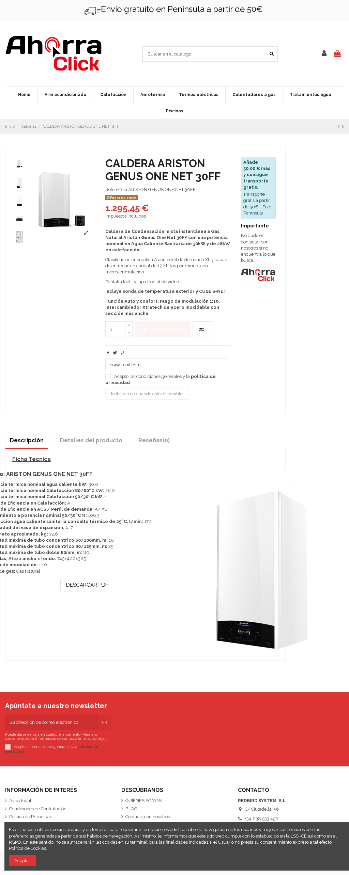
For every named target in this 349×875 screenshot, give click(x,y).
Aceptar (22, 860)
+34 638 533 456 (261, 818)
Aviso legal (20, 800)
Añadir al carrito (162, 329)
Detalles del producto (91, 440)
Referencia (116, 189)
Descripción (27, 440)
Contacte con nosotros (147, 816)
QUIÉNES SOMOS (143, 800)
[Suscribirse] (104, 722)
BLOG (131, 808)
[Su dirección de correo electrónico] (51, 722)
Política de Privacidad (30, 816)
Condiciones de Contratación (37, 808)
